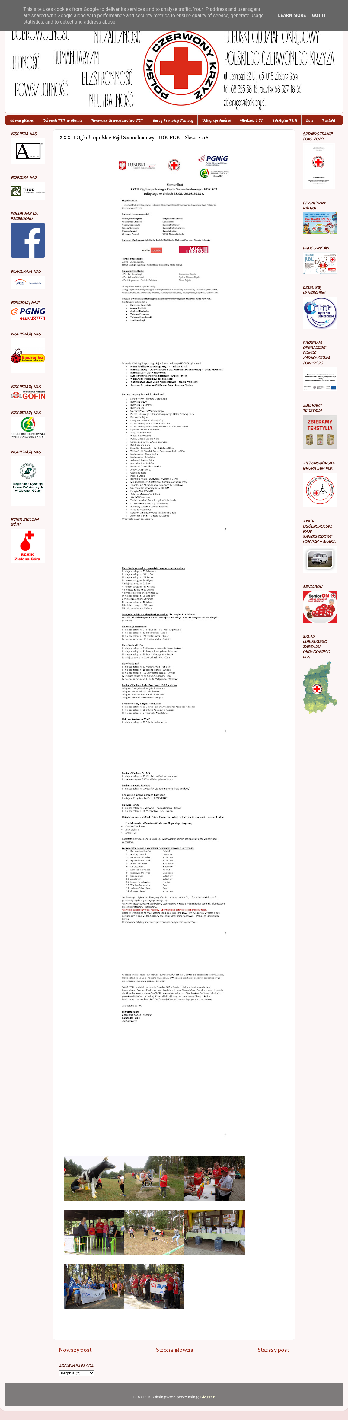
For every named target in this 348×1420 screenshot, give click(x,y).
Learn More (292, 15)
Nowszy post (75, 1350)
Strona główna (22, 120)
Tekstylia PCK (284, 120)
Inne (309, 120)
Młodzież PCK (251, 120)
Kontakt (328, 120)
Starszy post (273, 1350)
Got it (319, 15)
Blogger (207, 1397)
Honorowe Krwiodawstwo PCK (117, 120)
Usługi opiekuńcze (216, 120)
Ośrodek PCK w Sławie (62, 120)
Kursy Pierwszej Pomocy (172, 120)
